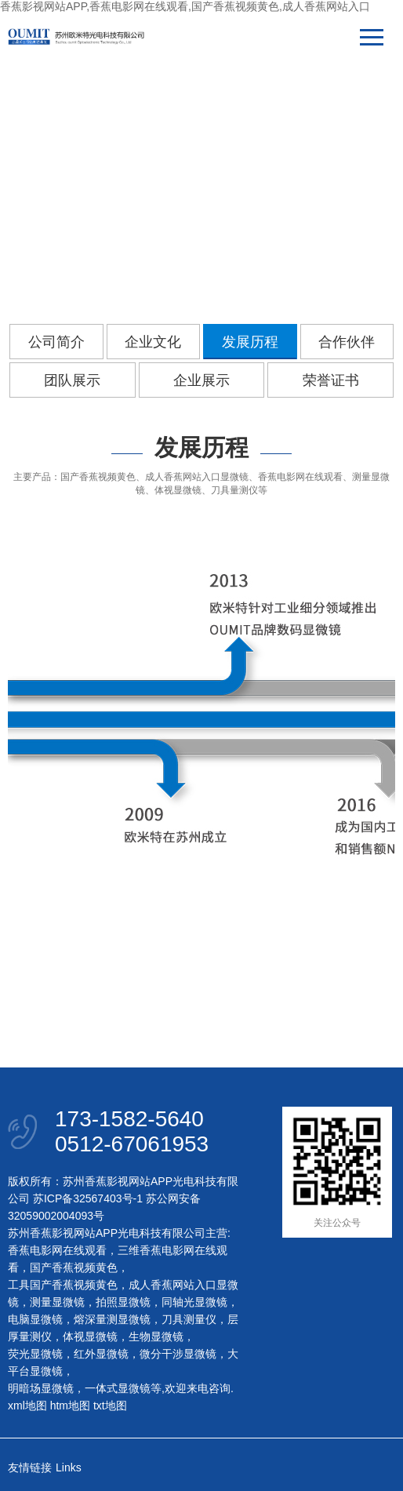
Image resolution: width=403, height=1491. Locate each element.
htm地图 (70, 1405)
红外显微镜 (101, 1353)
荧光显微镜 (35, 1353)
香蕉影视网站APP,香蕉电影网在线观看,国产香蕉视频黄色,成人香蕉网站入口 (185, 6)
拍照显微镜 (123, 1302)
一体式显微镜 (118, 1388)
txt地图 (110, 1405)
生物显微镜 (156, 1336)
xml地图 (27, 1405)
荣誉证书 (331, 380)
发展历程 (250, 342)
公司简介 (56, 342)
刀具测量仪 (189, 1319)
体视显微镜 (90, 1336)
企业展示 (201, 380)
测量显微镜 (57, 1302)
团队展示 (72, 380)
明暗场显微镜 (41, 1388)
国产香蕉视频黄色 (74, 1267)
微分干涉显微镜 (178, 1353)
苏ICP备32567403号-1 (88, 1198)
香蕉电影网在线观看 (57, 1250)
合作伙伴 (346, 342)
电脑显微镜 (35, 1319)
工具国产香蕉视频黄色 (63, 1284)
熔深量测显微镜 (112, 1319)
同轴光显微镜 (194, 1302)
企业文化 (153, 342)
